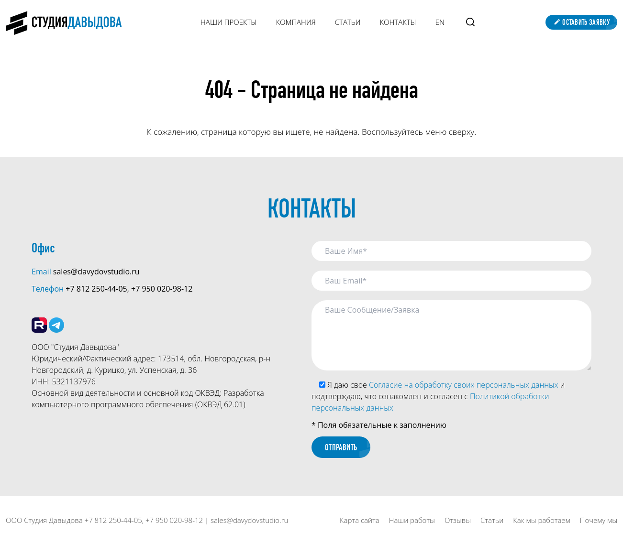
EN (440, 22)
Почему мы (598, 520)
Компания (295, 22)
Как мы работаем (541, 520)
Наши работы (412, 520)
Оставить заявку (581, 22)
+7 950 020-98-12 (161, 288)
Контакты (398, 22)
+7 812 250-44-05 (96, 288)
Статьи (348, 22)
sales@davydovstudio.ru (96, 271)
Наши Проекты (228, 22)
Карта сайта (359, 520)
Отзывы (458, 520)
